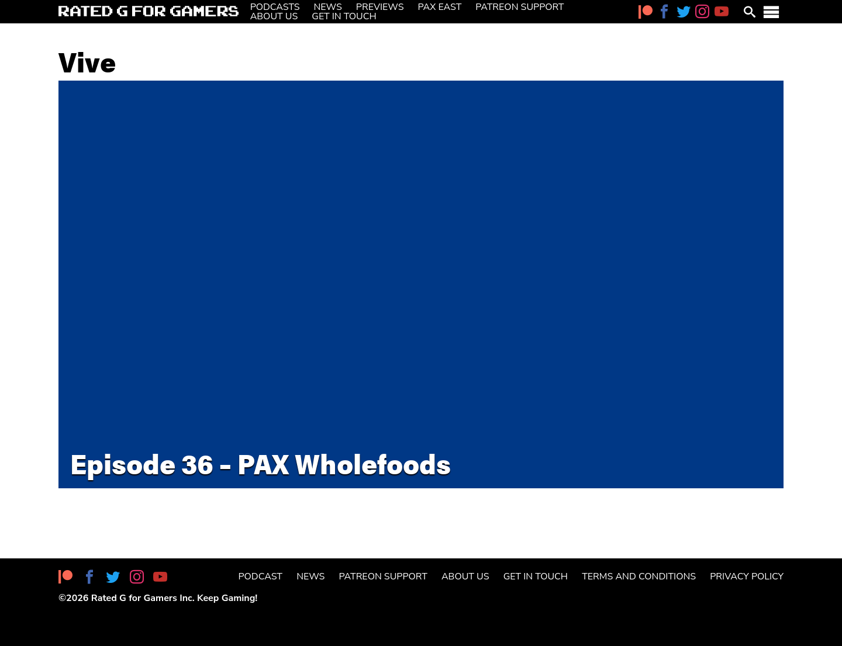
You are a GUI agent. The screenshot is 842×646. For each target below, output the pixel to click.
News (328, 7)
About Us (274, 16)
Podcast (260, 576)
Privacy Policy (747, 576)
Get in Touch (344, 16)
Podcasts (275, 7)
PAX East (440, 7)
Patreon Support (519, 7)
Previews (380, 7)
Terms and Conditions (639, 576)
